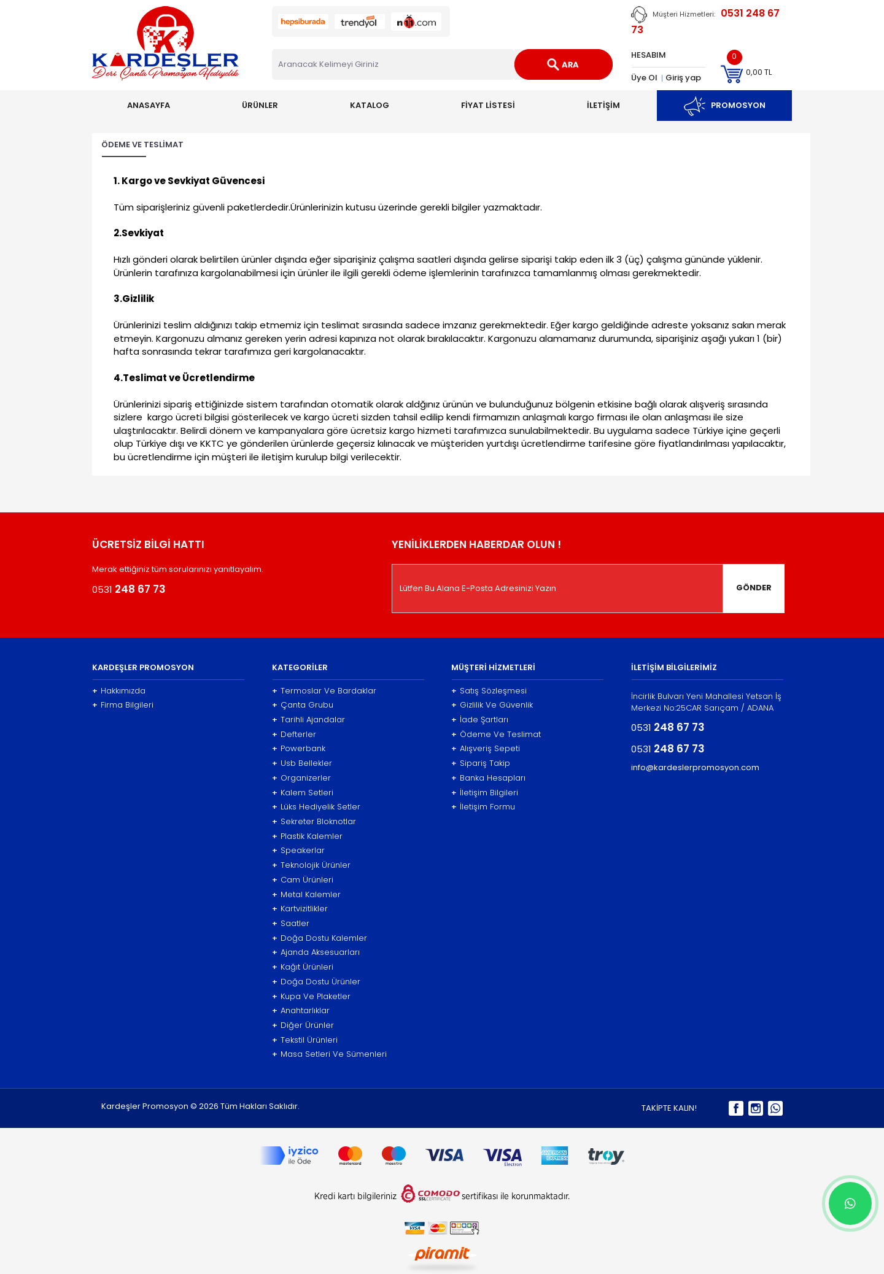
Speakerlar (298, 850)
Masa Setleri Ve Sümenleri (329, 1054)
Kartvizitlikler (300, 908)
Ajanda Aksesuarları (316, 952)
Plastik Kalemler (307, 836)
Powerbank (298, 748)
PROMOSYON (725, 105)
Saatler (290, 923)
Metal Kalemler (306, 894)
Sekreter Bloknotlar (314, 821)
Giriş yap (683, 77)
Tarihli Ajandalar (308, 719)
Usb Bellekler (302, 763)
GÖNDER (754, 587)
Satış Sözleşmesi (489, 691)
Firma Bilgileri (122, 705)
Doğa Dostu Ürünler (316, 981)
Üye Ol (644, 77)
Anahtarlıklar (301, 1010)
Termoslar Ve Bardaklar (324, 691)
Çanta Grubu (302, 705)
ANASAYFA (148, 105)
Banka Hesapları (488, 778)
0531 (129, 589)
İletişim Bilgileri (484, 792)
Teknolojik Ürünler (311, 865)
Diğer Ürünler (303, 1025)
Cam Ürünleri (302, 880)
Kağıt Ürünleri (302, 967)
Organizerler (301, 778)
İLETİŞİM (603, 105)
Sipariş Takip (480, 763)
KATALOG (369, 105)
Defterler (294, 734)
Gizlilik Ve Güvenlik (492, 705)
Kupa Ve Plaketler (311, 996)
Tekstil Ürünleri (305, 1040)
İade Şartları (479, 719)
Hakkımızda (118, 691)
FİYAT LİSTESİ (488, 105)
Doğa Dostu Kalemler (319, 938)
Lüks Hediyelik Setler (316, 807)
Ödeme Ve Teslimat (496, 734)
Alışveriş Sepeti (485, 748)
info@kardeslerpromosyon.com (695, 767)
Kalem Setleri (302, 792)
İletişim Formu (483, 807)
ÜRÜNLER (260, 105)
